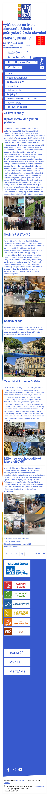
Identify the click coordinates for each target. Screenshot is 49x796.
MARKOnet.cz (21, 780)
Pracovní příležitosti (17, 107)
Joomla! (7, 783)
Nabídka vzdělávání (17, 78)
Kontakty (13, 67)
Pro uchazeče (16, 57)
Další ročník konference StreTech (16, 539)
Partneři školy (14, 103)
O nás (10, 73)
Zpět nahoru (39, 786)
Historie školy (14, 90)
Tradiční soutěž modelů (12, 541)
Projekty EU (13, 94)
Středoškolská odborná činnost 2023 (17, 544)
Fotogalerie (13, 86)
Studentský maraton (11, 547)
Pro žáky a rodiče (19, 62)
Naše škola (15, 52)
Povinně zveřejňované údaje (22, 98)
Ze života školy (15, 82)
